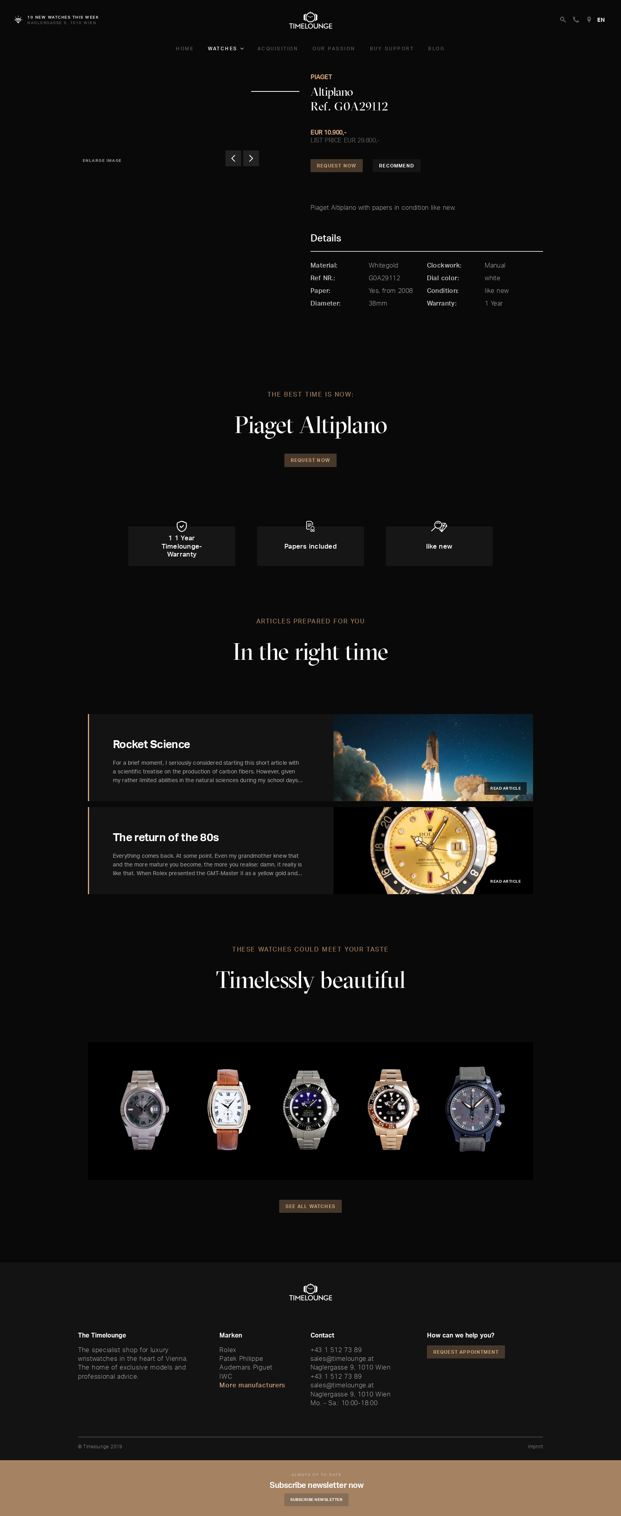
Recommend (396, 166)
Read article (505, 788)
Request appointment (466, 1352)
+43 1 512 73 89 (336, 1350)
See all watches (310, 1206)
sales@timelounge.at (341, 1358)
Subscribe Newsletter (316, 1499)
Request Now (336, 166)
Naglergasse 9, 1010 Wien (350, 1367)
